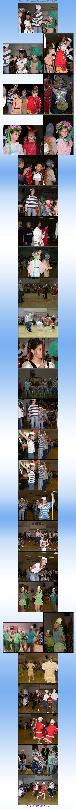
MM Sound (44, 806)
